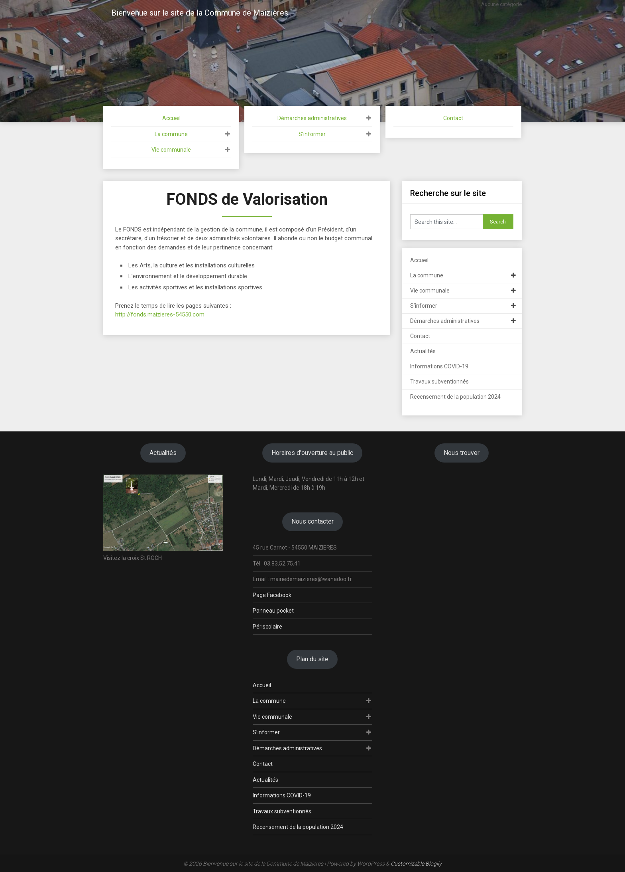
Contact (453, 118)
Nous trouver (462, 453)
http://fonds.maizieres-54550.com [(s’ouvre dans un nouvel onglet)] (159, 314)
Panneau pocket (273, 610)
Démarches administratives (312, 118)
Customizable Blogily (416, 863)
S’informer (312, 134)
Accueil (171, 118)
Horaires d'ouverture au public (312, 453)
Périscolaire (267, 626)
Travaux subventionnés (439, 381)
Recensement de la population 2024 (455, 396)
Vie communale (171, 149)
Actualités (423, 351)
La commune (171, 134)
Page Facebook (272, 595)
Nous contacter (312, 521)
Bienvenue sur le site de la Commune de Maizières (199, 13)
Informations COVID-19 (439, 366)
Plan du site (312, 659)
